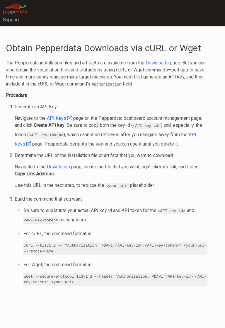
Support (11, 20)
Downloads (157, 63)
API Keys (59, 118)
